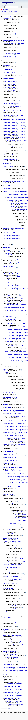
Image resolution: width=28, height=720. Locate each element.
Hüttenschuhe (6, 629)
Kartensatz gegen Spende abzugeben (11, 259)
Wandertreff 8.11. (6, 65)
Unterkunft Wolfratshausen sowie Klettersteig (13, 292)
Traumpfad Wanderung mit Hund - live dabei (13, 115)
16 (9, 708)
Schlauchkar (7, 250)
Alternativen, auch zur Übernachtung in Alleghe (16, 140)
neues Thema (5, 9)
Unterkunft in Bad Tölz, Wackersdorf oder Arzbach (14, 420)
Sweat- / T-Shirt (6, 616)
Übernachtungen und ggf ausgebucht (11, 674)
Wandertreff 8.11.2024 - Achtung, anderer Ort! (13, 181)
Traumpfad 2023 (6, 528)
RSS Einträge (13, 716)
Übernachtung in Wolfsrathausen (10, 392)
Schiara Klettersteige (7, 314)
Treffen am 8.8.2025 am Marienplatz (11, 103)
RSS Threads (20, 716)
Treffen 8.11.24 (22, 220)
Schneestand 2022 (7, 664)
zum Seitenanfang (5, 716)
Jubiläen (10, 282)
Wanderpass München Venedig (10, 159)
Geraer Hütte (5, 404)
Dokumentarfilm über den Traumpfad (11, 486)
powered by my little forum (14, 718)
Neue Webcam (6, 247)
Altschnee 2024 (6, 185)
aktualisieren (4, 11)
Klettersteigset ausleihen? (9, 494)
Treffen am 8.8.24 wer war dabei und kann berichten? (15, 191)
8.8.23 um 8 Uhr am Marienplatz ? (10, 397)
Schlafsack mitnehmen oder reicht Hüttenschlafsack (15, 667)
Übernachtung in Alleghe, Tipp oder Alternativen (14, 119)
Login (2, 5)
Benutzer (11, 5)
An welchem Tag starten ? (9, 588)
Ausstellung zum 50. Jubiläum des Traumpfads (13, 228)
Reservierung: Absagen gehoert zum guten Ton (13, 40)
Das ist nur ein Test (7, 163)
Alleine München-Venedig (8, 78)
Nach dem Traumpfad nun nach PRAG (11, 538)
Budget (4, 369)
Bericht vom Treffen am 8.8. (9, 60)
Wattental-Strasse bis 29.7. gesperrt (11, 232)
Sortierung (10, 11)
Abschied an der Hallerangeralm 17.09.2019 (15, 35)
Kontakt (25, 716)
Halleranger (8, 341)
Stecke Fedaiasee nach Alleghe (10, 622)
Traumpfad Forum (8, 3)
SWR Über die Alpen (7, 266)
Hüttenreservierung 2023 (8, 451)
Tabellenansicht (9, 13)
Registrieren (6, 5)
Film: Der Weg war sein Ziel (10, 56)
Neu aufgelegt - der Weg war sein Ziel (11, 53)
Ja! (6, 75)
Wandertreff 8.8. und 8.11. (8, 69)
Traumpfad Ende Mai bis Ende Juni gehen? (12, 467)
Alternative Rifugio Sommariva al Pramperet (13, 410)
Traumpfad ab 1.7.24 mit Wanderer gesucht (12, 243)
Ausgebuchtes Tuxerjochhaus (9, 651)
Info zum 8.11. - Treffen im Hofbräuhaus (12, 364)
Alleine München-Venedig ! (10, 81)
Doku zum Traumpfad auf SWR (10, 270)
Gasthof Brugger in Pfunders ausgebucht (12, 635)
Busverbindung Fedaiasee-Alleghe (11, 572)
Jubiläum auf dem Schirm (13, 285)
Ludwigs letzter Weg (7, 16)
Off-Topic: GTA (13, 146)
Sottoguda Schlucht (8, 575)
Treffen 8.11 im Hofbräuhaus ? (10, 583)
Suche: (2, 7)
